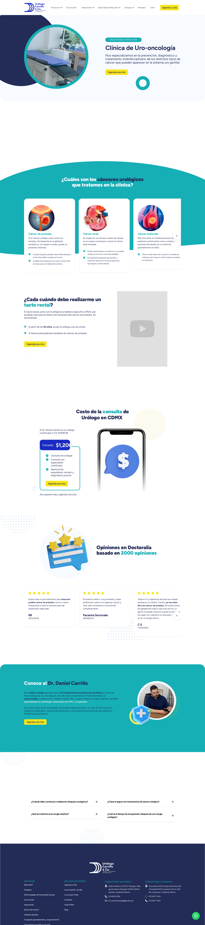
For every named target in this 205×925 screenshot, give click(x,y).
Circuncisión (71, 7)
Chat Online (69, 905)
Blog (66, 910)
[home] (35, 7)
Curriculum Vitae (71, 895)
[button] (56, 7)
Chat (152, 7)
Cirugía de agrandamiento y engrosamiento (41, 920)
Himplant (142, 7)
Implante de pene (31, 915)
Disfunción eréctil (31, 910)
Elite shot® (28, 885)
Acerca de (55, 7)
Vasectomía (86, 7)
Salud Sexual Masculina (108, 7)
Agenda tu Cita (70, 885)
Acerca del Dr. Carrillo (73, 890)
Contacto (68, 900)
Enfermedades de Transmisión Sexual (39, 895)
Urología (128, 7)
